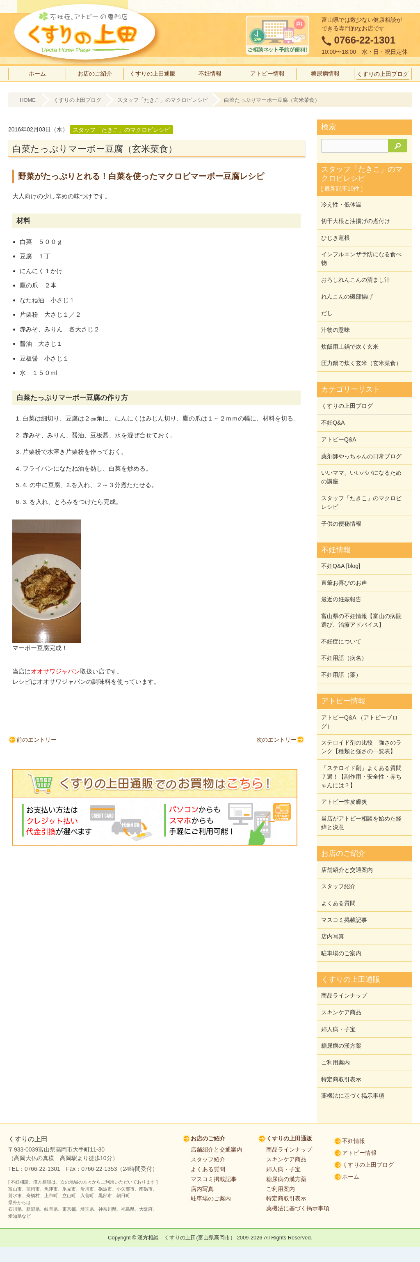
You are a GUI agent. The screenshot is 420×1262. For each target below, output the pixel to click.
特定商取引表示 (341, 1035)
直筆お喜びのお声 (344, 562)
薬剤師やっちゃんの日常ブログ (361, 441)
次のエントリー (276, 739)
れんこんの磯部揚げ (347, 290)
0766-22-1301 (364, 40)
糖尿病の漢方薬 (341, 1004)
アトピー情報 (267, 73)
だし (327, 306)
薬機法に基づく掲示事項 (352, 1051)
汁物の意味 (335, 321)
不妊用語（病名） (344, 633)
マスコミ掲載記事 (344, 884)
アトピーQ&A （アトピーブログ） (359, 695)
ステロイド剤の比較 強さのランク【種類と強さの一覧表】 (361, 719)
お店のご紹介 (95, 73)
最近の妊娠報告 (341, 578)
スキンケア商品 (341, 973)
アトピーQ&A (338, 426)
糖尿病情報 (325, 73)
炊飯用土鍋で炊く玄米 (350, 337)
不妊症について (341, 618)
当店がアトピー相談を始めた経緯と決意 (361, 792)
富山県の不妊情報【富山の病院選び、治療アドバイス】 (361, 598)
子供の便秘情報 (341, 505)
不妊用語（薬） (341, 649)
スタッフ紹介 (338, 853)
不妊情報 (210, 73)
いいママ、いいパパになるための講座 (361, 461)
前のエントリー (36, 739)
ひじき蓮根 (335, 235)
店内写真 (332, 900)
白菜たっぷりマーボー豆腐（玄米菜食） (272, 100)
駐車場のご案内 (341, 916)
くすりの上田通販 (153, 73)
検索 (328, 127)
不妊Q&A (333, 410)
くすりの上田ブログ (383, 74)
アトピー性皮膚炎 (344, 772)
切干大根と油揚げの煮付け (355, 219)
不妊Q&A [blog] (340, 547)
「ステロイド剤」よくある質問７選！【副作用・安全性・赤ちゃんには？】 (361, 748)
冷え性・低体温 (341, 203)
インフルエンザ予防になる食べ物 (361, 254)
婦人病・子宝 (338, 988)
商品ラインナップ (344, 957)
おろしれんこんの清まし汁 (355, 274)
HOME (28, 100)
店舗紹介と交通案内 (347, 837)
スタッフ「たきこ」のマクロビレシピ (162, 100)
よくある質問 (338, 869)
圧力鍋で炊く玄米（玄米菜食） (361, 352)
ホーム (37, 73)
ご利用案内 (335, 1019)
